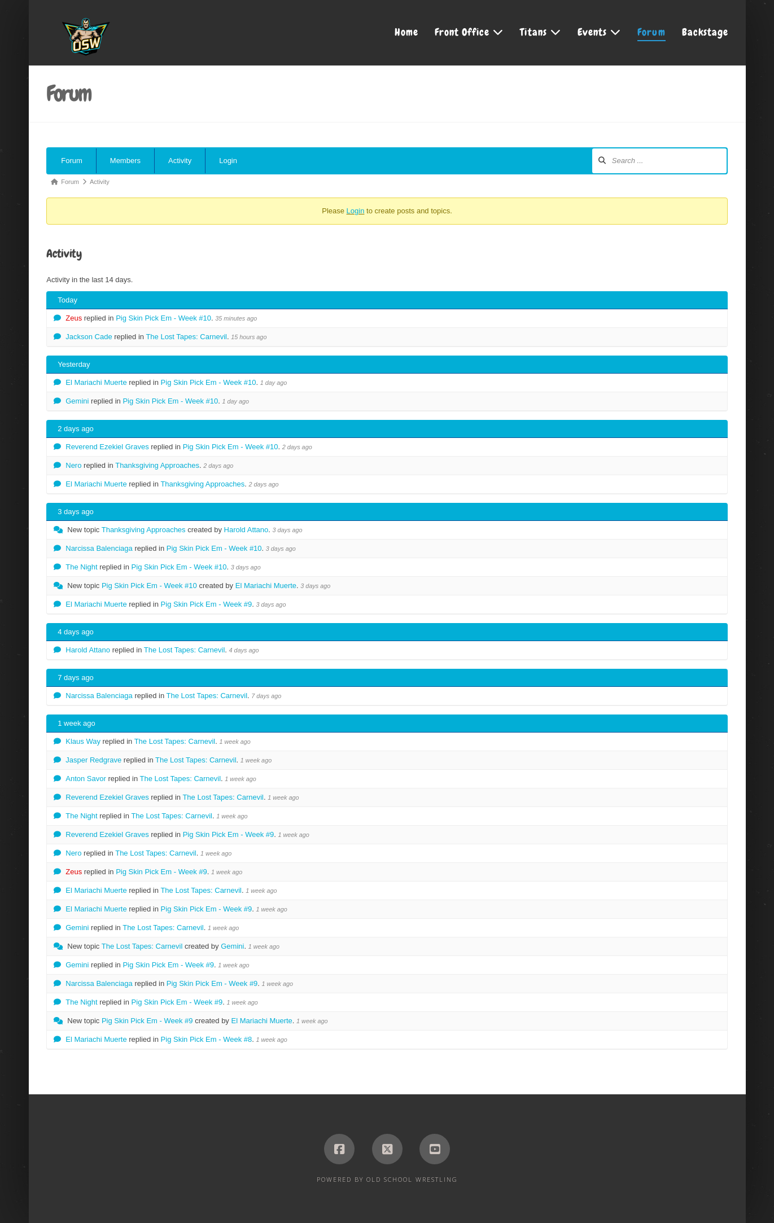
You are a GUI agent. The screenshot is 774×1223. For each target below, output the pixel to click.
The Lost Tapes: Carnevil (186, 336)
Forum (71, 160)
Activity (179, 160)
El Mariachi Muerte (95, 382)
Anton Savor (85, 778)
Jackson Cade (88, 336)
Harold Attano (246, 529)
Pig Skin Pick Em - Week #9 (206, 604)
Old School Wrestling (412, 1179)
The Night (81, 567)
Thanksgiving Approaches (157, 465)
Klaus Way (82, 741)
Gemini (77, 401)
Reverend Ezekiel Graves (106, 446)
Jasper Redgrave (93, 760)
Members (125, 160)
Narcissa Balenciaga (99, 548)
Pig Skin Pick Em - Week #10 (163, 318)
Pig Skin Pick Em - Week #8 (206, 1039)
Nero (73, 465)
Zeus (73, 318)
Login (228, 160)
